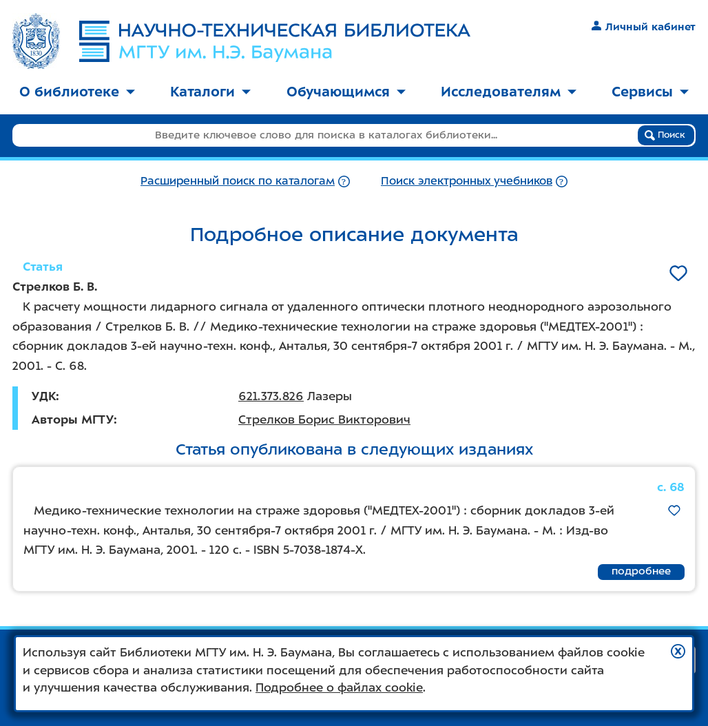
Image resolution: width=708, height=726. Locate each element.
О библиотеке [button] (77, 91)
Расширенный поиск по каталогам (237, 181)
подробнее (641, 571)
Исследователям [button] (508, 91)
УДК (44, 396)
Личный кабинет (644, 26)
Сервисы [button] (650, 91)
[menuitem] (77, 92)
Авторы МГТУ (73, 419)
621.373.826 (271, 396)
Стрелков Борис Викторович (324, 419)
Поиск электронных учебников (466, 181)
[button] (678, 651)
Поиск (665, 135)
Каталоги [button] (210, 91)
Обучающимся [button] (346, 91)
